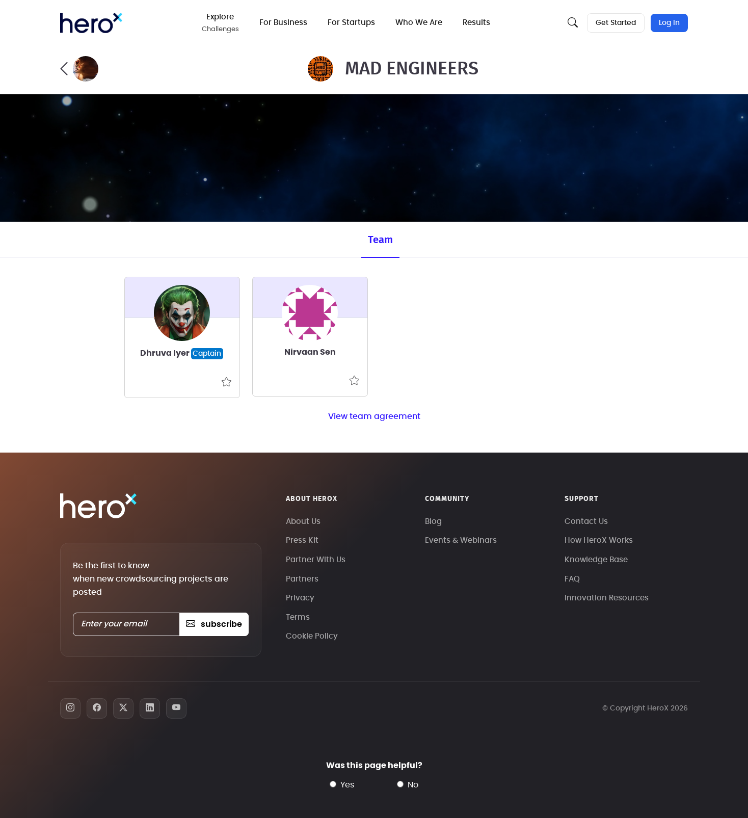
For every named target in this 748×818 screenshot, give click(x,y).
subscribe (214, 624)
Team (380, 240)
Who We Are (418, 23)
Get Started (616, 23)
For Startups (351, 23)
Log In (669, 23)
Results (476, 23)
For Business (283, 23)
